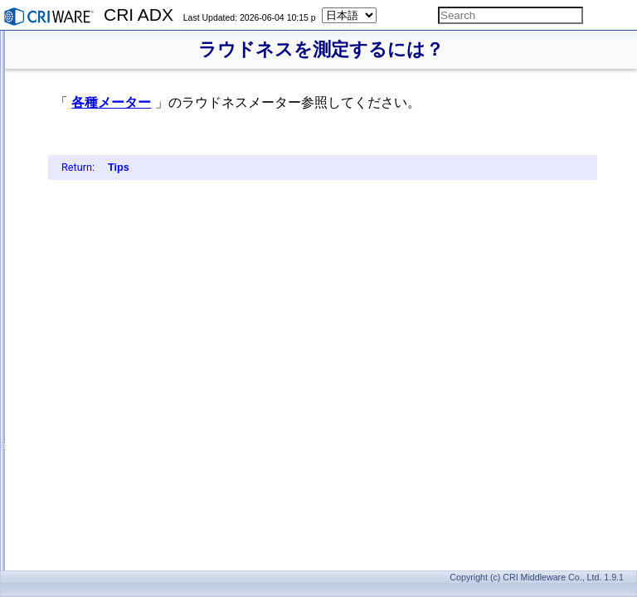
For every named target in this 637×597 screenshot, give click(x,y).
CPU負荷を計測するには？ (115, 405)
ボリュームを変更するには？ (119, 81)
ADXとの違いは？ (95, 482)
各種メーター (318, 102)
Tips (326, 186)
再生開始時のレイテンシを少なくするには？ (154, 43)
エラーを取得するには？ (109, 367)
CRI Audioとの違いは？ (107, 501)
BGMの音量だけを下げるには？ (126, 100)
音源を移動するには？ (104, 272)
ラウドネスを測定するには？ (119, 443)
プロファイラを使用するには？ (124, 462)
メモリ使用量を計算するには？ (124, 386)
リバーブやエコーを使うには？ (124, 310)
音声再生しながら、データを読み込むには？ (154, 62)
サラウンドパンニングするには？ (129, 119)
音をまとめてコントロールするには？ (139, 234)
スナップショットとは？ (109, 348)
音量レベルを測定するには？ (119, 424)
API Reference (60, 558)
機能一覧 (61, 539)
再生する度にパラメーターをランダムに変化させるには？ (184, 215)
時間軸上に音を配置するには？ (124, 157)
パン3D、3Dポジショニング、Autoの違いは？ (157, 253)
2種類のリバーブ (92, 329)
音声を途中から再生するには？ (124, 176)
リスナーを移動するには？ (114, 291)
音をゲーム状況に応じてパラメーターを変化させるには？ (184, 138)
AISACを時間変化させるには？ (124, 195)
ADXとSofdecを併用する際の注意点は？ (145, 520)
